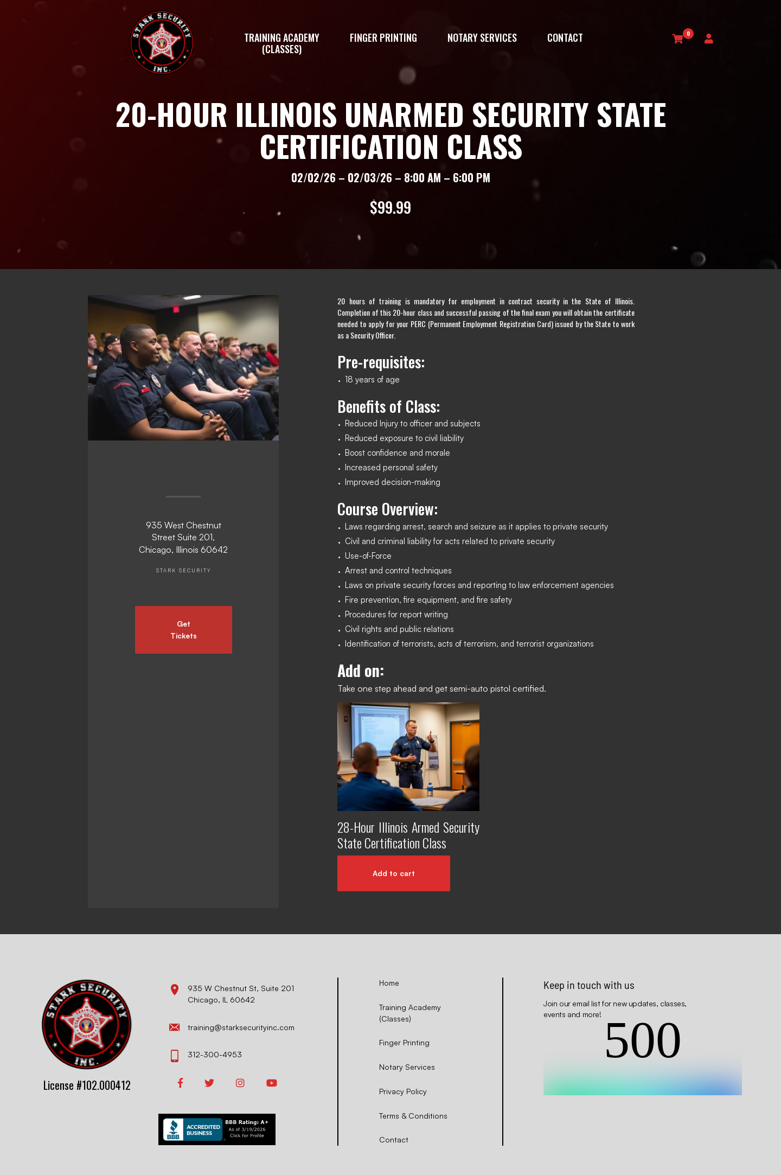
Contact (565, 38)
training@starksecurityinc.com (232, 1027)
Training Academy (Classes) (281, 43)
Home (389, 982)
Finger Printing (383, 38)
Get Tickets (183, 629)
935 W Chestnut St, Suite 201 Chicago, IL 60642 (231, 993)
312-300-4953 (205, 1055)
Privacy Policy (403, 1091)
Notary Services (482, 38)
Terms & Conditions (413, 1115)
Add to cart (394, 873)
